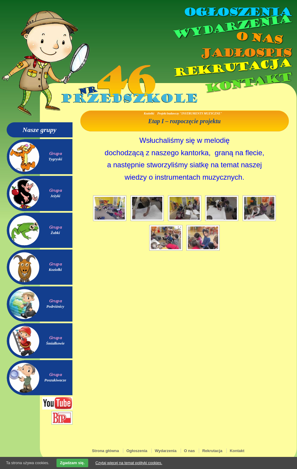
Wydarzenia (231, 27)
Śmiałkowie (55, 343)
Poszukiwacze (55, 380)
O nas (258, 37)
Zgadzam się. (72, 463)
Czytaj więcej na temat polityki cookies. (128, 463)
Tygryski (55, 159)
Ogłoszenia (237, 12)
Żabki (55, 233)
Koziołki (55, 270)
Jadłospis (245, 52)
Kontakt (247, 82)
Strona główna (105, 450)
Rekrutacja (231, 67)
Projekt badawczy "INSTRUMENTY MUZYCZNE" (189, 113)
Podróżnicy (55, 306)
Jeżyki (55, 196)
